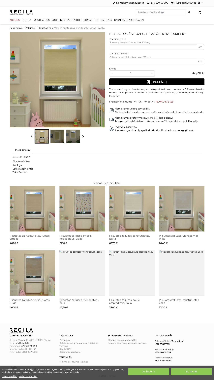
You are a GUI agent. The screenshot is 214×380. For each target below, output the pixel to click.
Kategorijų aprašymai (70, 352)
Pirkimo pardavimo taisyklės (73, 361)
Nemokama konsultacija (128, 3)
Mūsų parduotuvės (183, 3)
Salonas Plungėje (163, 357)
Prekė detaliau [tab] (22, 150)
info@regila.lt (22, 343)
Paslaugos (64, 340)
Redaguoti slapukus (28, 376)
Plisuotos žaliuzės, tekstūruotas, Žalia (179, 301)
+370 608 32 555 (164, 101)
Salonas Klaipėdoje (164, 349)
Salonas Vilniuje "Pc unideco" (169, 341)
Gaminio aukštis (119, 53)
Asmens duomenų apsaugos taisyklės (127, 343)
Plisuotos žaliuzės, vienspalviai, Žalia (79, 301)
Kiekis (112, 68)
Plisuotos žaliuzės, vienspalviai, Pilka (178, 237)
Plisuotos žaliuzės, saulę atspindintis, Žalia (124, 301)
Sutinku (191, 371)
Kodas (16, 157)
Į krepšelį (157, 82)
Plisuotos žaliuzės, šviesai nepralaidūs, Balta (75, 237)
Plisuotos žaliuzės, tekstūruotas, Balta (129, 237)
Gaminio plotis (118, 39)
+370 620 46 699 (157, 3)
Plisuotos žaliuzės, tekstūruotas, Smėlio (30, 237)
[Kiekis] (132, 73)
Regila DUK (65, 349)
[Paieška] (161, 12)
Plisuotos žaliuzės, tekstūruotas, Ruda (30, 301)
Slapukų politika (9, 376)
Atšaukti (148, 371)
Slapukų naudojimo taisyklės (122, 340)
